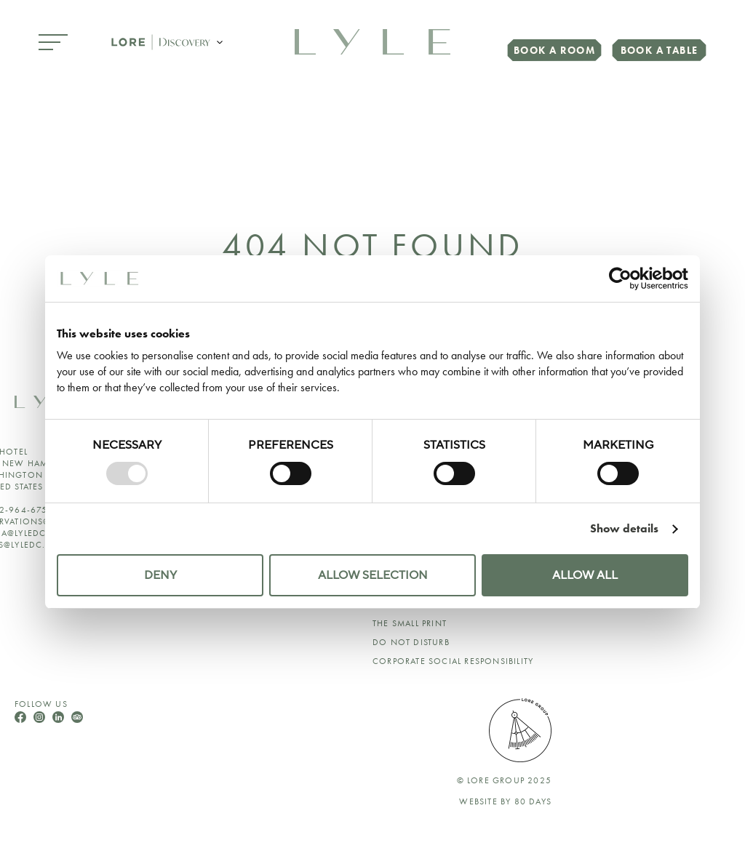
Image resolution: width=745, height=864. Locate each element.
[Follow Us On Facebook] (22, 719)
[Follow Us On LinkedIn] (59, 719)
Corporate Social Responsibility (452, 661)
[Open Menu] (53, 43)
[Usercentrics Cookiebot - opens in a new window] (624, 278)
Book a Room (554, 50)
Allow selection (373, 575)
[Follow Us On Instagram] (40, 719)
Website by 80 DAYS (505, 801)
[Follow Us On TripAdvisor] (77, 719)
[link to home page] (372, 40)
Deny (160, 575)
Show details (624, 528)
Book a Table (659, 50)
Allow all (585, 575)
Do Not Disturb (411, 642)
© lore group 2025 (504, 780)
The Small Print (409, 623)
